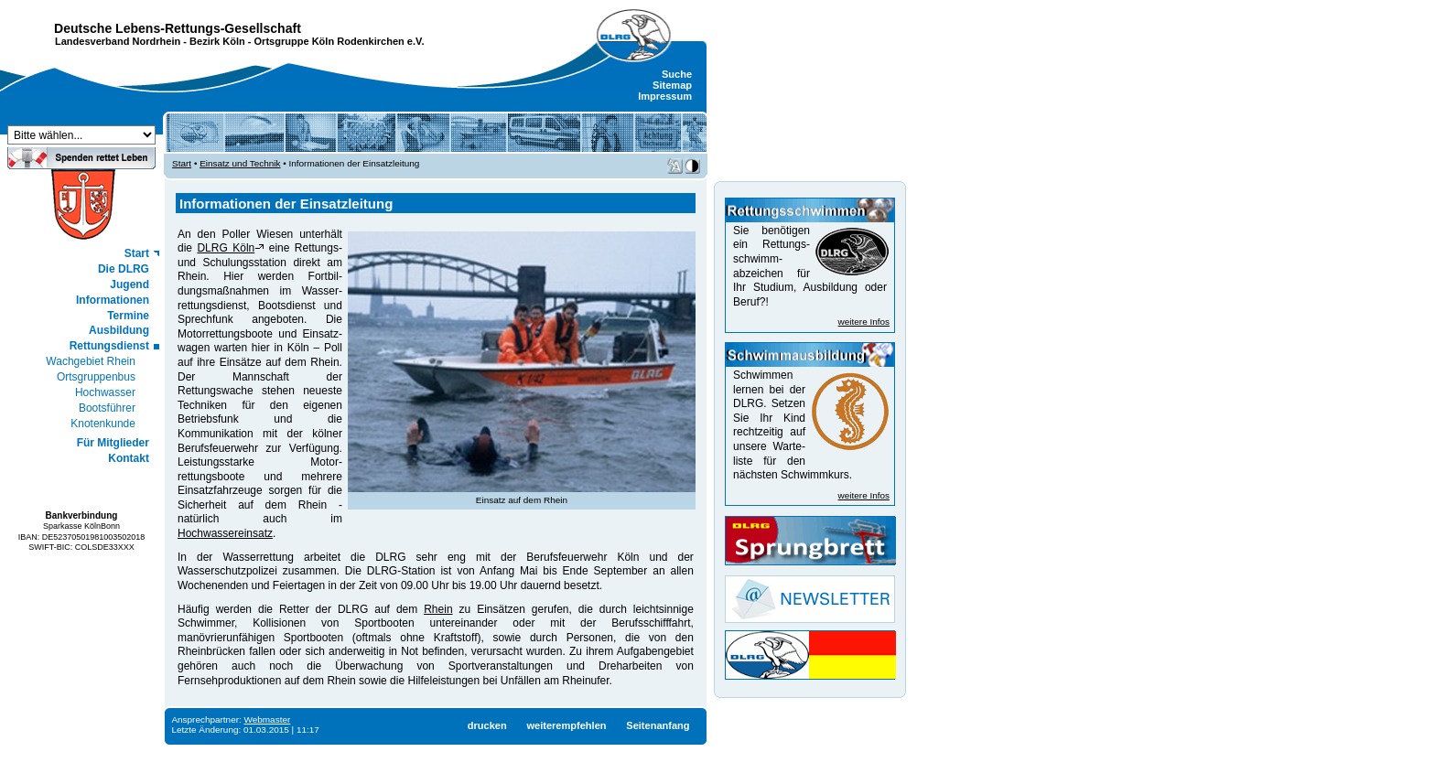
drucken (487, 725)
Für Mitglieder (113, 442)
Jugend (129, 284)
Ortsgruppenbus (96, 376)
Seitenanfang (657, 725)
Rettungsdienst (109, 345)
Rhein (438, 609)
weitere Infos (864, 322)
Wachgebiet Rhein (90, 361)
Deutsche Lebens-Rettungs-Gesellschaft (177, 28)
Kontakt (128, 458)
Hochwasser (105, 392)
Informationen (112, 300)
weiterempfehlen (566, 725)
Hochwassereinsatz (225, 533)
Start (136, 253)
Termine (128, 315)
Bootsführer (107, 408)
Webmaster (267, 719)
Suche (677, 74)
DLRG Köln (225, 248)
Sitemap (672, 85)
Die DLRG (123, 269)
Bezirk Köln (217, 41)
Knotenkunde (102, 423)
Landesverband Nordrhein (117, 41)
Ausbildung (119, 330)
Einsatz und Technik (240, 163)
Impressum (665, 96)
